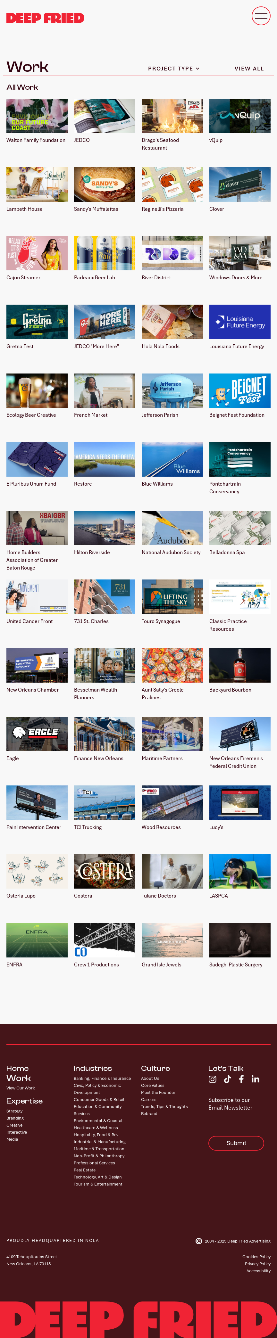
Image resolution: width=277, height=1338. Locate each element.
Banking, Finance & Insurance (102, 1078)
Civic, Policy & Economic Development (97, 1089)
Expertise (24, 1101)
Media (12, 1139)
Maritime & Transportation (99, 1149)
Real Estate (85, 1170)
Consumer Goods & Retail (99, 1099)
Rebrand (149, 1113)
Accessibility (259, 1271)
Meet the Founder (158, 1092)
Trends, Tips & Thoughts (164, 1106)
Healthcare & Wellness (96, 1127)
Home (17, 1068)
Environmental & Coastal (98, 1120)
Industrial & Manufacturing (100, 1142)
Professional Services (94, 1163)
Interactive (16, 1132)
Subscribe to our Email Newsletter (230, 1104)
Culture (155, 1068)
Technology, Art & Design (98, 1177)
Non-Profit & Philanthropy (99, 1156)
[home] (45, 18)
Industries (93, 1068)
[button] (261, 15)
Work (18, 1078)
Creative (14, 1125)
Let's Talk (226, 1068)
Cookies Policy (256, 1257)
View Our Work (20, 1088)
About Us (150, 1078)
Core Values (152, 1085)
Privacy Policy (258, 1264)
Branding (15, 1118)
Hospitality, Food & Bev (96, 1134)
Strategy (14, 1111)
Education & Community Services (98, 1110)
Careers (148, 1099)
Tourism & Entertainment (98, 1184)
